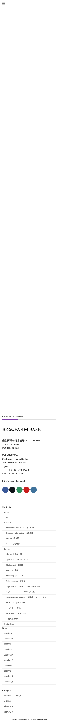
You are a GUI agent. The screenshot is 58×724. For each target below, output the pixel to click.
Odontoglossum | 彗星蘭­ (15, 581)
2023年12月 (8, 676)
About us (7, 522)
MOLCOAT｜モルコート (16, 603)
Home (6, 512)
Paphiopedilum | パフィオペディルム (21, 592)
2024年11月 (8, 660)
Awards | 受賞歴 (12, 538)
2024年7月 (8, 666)
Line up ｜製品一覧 (14, 554)
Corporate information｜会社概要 (20, 533)
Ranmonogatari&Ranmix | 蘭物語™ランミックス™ (27, 597)
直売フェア (8, 712)
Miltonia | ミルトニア (15, 576)
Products (7, 549)
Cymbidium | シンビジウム (17, 559)
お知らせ (8, 701)
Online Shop (9, 624)
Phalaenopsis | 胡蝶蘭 (14, 565)
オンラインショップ (12, 696)
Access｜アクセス (13, 544)
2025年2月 (8, 644)
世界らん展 (8, 706)
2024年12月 (8, 655)
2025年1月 (8, 649)
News (6, 517)
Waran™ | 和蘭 (12, 570)
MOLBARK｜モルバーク (16, 613)
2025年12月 (8, 639)
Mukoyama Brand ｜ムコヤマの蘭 (20, 528)
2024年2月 (8, 671)
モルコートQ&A (14, 608)
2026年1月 (8, 633)
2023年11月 (8, 682)
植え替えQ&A (14, 619)
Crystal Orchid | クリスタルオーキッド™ (23, 586)
